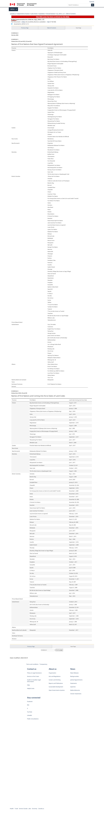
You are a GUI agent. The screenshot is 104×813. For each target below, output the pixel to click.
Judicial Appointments (76, 680)
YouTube (29, 712)
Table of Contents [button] (51, 28)
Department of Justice (23, 13)
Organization (52, 673)
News (72, 669)
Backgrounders (74, 676)
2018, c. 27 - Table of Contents (66, 13)
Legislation (42, 13)
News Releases (74, 673)
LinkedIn (29, 715)
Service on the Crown (33, 676)
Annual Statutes (50, 13)
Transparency (43, 664)
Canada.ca (13, 13)
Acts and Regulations (54, 676)
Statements (73, 683)
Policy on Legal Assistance (34, 673)
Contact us (31, 669)
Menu (13, 9)
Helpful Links (30, 688)
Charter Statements (75, 694)
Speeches (73, 687)
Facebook (29, 701)
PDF (48, 22)
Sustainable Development (56, 687)
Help (28, 685)
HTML (23, 22)
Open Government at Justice (57, 690)
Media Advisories (75, 690)
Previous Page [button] (24, 28)
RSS (28, 705)
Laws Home (34, 13)
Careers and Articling (54, 680)
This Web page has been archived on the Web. (53, 17)
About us (52, 669)
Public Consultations (33, 719)
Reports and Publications (56, 683)
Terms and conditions (32, 664)
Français (91, 1)
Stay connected (33, 697)
